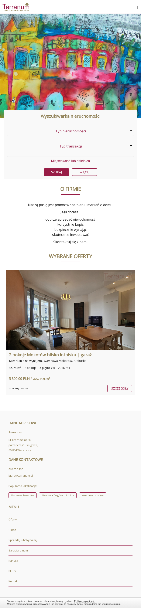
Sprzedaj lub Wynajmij (22, 540)
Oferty (12, 519)
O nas (12, 530)
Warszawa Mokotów (22, 495)
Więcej (85, 172)
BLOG (12, 571)
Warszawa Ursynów (93, 495)
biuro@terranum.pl (20, 476)
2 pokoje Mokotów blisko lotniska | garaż (50, 355)
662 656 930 (15, 469)
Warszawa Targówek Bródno (58, 495)
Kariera (13, 561)
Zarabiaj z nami (18, 550)
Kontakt (13, 581)
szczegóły (119, 388)
